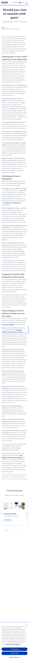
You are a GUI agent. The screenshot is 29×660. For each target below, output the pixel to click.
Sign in (21, 2)
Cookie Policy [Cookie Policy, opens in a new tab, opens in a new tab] (9, 644)
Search (15, 2)
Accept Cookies (14, 649)
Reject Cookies (14, 653)
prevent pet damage (8, 324)
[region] (14, 641)
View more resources (10, 514)
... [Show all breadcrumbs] (6, 27)
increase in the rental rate (12, 203)
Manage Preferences (14, 657)
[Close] (26, 624)
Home (2, 27)
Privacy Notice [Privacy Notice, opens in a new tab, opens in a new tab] (16, 644)
